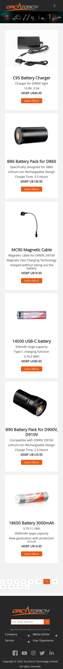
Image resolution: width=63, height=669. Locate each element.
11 (47, 581)
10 (38, 581)
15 (19, 586)
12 (55, 581)
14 (11, 586)
